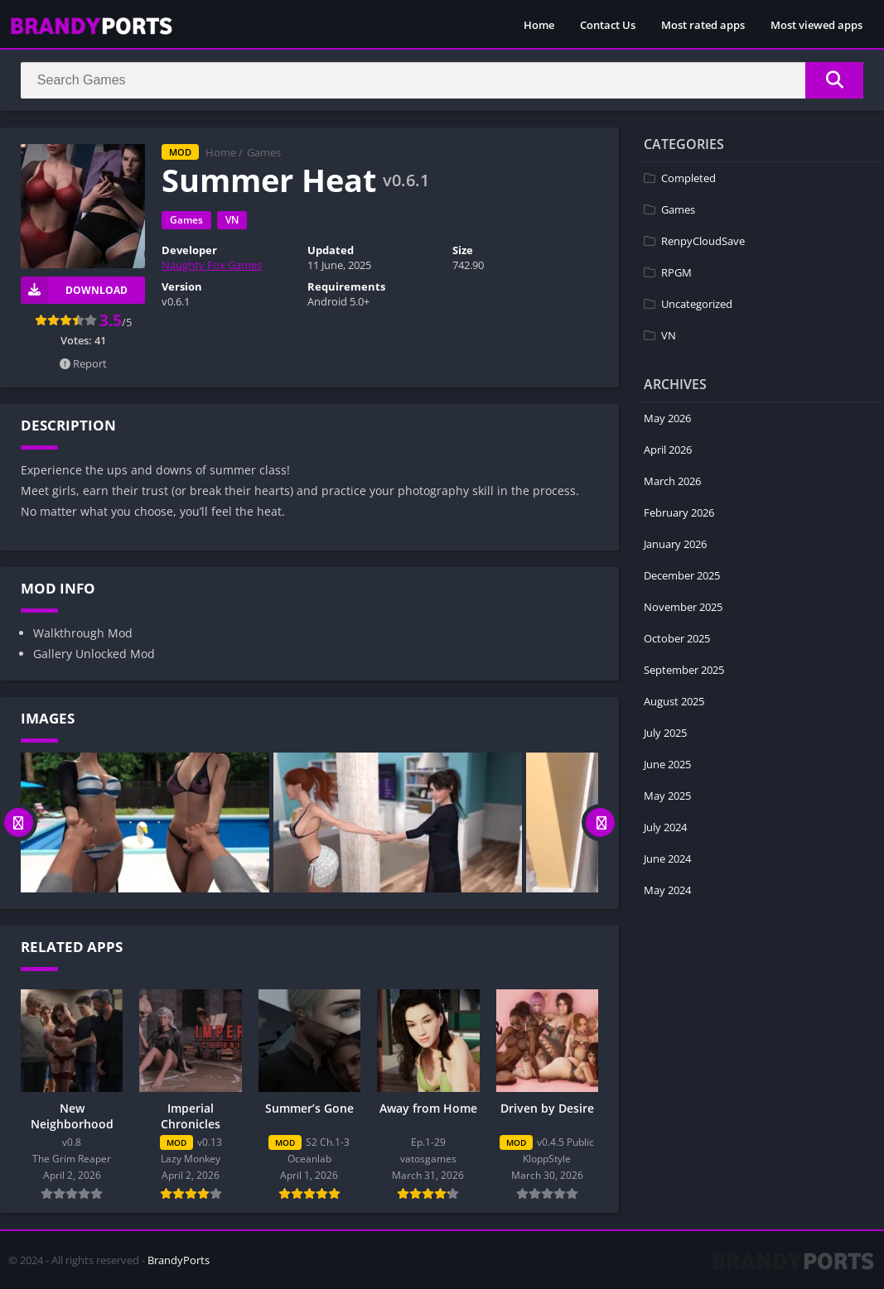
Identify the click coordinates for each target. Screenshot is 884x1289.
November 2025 (683, 606)
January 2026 (675, 543)
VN (232, 221)
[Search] (442, 80)
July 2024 (665, 827)
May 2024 (667, 890)
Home (539, 24)
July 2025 (665, 732)
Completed (688, 178)
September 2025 (684, 669)
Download (74, 290)
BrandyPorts (178, 1260)
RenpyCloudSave (703, 240)
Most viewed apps (816, 24)
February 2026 (679, 512)
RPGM (676, 272)
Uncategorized (696, 303)
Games (264, 153)
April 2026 (668, 449)
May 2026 (667, 418)
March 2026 (672, 481)
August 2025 (674, 701)
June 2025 (667, 764)
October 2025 (677, 638)
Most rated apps (703, 24)
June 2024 (667, 858)
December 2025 (682, 575)
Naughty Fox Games (212, 265)
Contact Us (607, 24)
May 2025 (667, 795)
